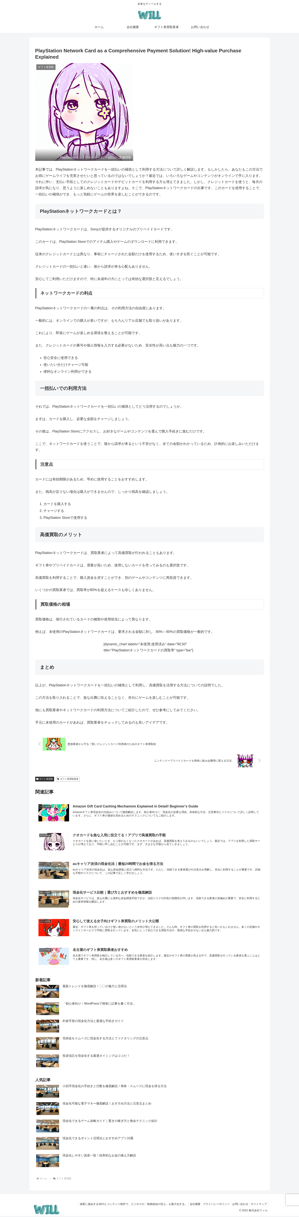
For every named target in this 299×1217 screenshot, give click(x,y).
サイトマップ (258, 1204)
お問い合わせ (238, 1204)
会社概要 (189, 1204)
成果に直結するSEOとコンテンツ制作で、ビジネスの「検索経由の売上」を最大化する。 (126, 1204)
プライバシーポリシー (212, 1204)
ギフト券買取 (44, 779)
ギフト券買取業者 (67, 779)
